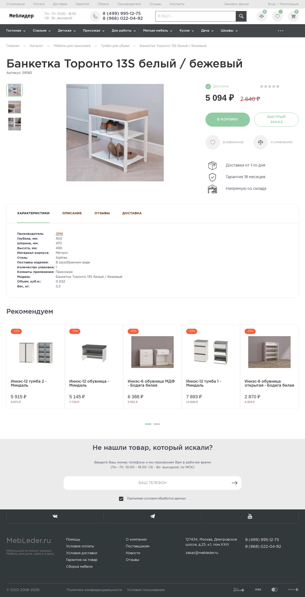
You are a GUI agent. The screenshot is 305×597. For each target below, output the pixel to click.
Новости (133, 553)
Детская (67, 30)
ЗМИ (59, 233)
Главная (12, 46)
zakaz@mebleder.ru (202, 553)
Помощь (73, 539)
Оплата (38, 4)
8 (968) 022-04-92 (123, 18)
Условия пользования (146, 590)
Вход (271, 4)
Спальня (42, 30)
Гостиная (15, 30)
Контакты (177, 4)
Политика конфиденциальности (94, 590)
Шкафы (229, 30)
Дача (207, 30)
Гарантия (82, 4)
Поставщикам (137, 546)
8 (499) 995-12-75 (122, 13)
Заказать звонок (236, 4)
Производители (129, 4)
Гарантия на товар (82, 560)
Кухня (187, 30)
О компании (15, 4)
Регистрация (289, 4)
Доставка (60, 4)
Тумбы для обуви (115, 46)
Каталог (36, 46)
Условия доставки (81, 553)
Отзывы (155, 4)
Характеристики (33, 213)
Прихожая (93, 30)
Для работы (124, 30)
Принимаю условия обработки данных (156, 498)
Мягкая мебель (157, 30)
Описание (72, 213)
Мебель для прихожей (72, 46)
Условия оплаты (80, 546)
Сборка (103, 4)
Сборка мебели (79, 566)
